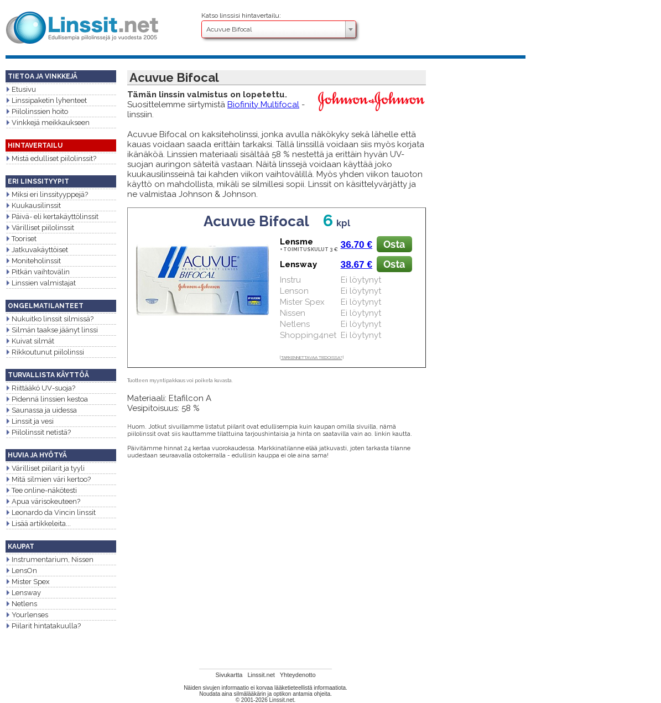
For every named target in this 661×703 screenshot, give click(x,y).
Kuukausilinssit (33, 205)
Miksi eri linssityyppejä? (47, 194)
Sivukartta (228, 674)
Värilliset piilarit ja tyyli (45, 468)
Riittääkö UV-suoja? (40, 388)
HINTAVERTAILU (35, 145)
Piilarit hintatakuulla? (43, 626)
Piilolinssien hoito (37, 111)
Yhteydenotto (298, 674)
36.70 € (357, 244)
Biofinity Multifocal (263, 105)
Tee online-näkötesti (41, 490)
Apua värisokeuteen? (43, 501)
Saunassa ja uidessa (41, 410)
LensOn (21, 570)
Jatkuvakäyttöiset (37, 250)
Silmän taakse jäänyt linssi (52, 330)
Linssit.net (261, 674)
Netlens (21, 604)
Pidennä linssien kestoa (47, 399)
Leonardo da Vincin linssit (51, 512)
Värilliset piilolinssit (40, 227)
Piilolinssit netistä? (38, 432)
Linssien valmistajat (41, 283)
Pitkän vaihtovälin (38, 272)
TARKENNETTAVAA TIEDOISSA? (311, 357)
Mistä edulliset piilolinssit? (51, 158)
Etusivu (21, 89)
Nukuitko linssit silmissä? (49, 319)
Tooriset (21, 239)
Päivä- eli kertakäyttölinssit (52, 216)
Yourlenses (27, 615)
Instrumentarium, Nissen (49, 559)
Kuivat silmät (30, 341)
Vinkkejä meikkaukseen (48, 122)
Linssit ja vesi (30, 421)
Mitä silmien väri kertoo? (48, 479)
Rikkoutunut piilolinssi (45, 352)
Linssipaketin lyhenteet (46, 100)
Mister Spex (28, 581)
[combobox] (278, 29)
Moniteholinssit (33, 261)
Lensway (23, 593)
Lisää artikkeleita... (38, 523)
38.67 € (357, 264)
